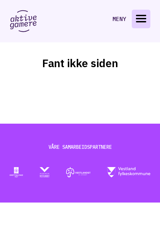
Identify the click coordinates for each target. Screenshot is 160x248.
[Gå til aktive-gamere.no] (23, 21)
